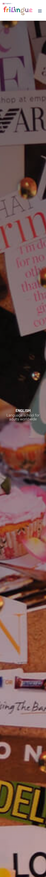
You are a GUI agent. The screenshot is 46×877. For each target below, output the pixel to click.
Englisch (6, 3)
